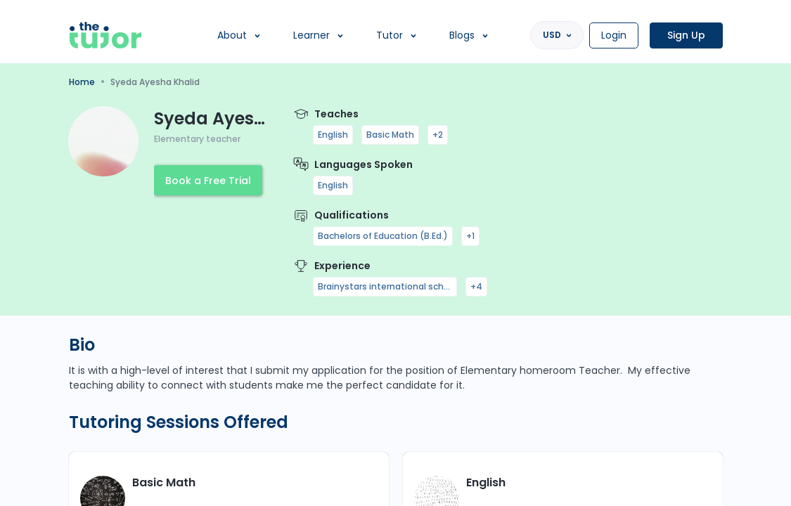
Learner (311, 35)
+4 (476, 286)
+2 (437, 135)
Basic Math (390, 135)
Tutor (389, 35)
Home (82, 82)
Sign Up (686, 35)
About (232, 35)
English (333, 135)
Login (613, 35)
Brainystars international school (385, 286)
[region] (395, 253)
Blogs (462, 35)
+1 (470, 236)
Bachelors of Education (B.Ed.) (383, 236)
